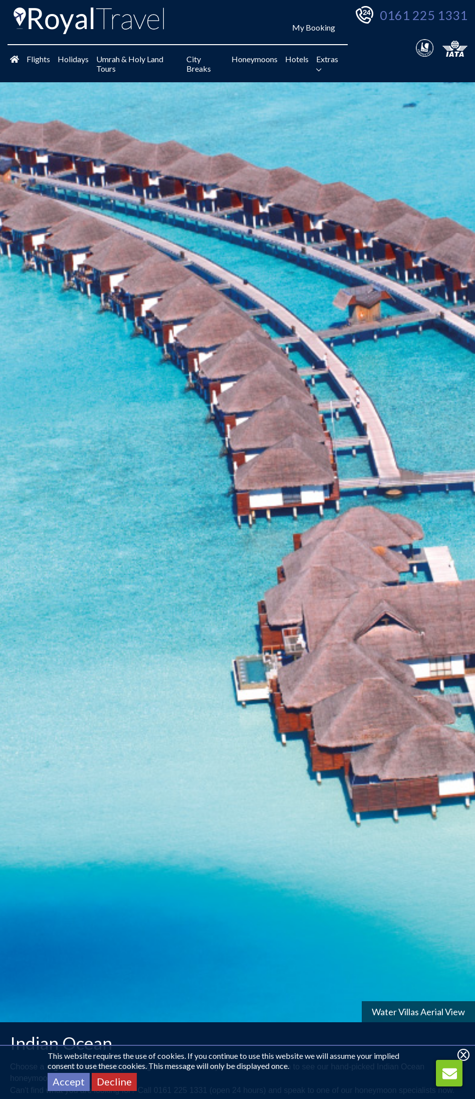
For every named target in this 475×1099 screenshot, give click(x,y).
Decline (114, 1081)
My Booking (313, 27)
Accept (69, 1081)
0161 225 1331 (423, 15)
